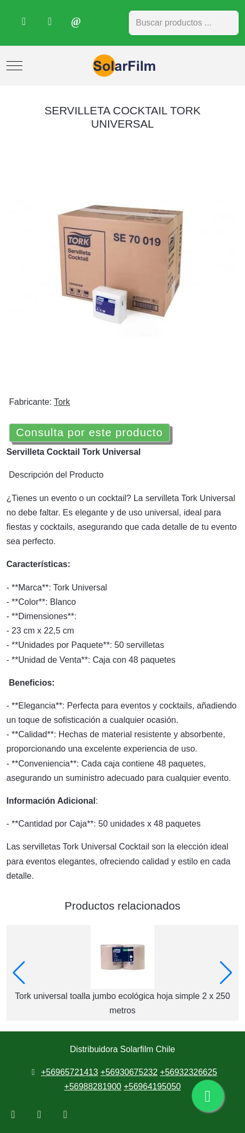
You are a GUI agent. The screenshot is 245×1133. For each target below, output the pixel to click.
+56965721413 (69, 1072)
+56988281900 (92, 1086)
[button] (19, 973)
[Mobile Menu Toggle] (14, 66)
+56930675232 (129, 1072)
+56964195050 (152, 1086)
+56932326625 (188, 1072)
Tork (62, 401)
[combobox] (184, 23)
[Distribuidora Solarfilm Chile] (122, 66)
